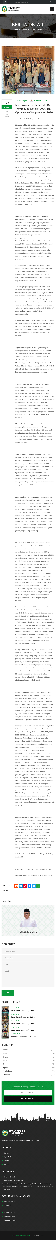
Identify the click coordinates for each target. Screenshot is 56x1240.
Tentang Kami (9, 1201)
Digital (5, 1057)
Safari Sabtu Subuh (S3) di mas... (23, 1010)
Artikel (5, 1050)
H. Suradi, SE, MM (41, 101)
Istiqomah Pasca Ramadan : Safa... (24, 1037)
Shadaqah (7, 1205)
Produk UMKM (10, 1212)
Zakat (6, 1153)
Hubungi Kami (9, 1216)
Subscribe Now (28, 1100)
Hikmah (6, 1060)
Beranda (17, 29)
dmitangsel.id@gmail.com (13, 1180)
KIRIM (8, 994)
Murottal (7, 1157)
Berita (26, 29)
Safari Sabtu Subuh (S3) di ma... (23, 1030)
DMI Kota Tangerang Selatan (21, 1235)
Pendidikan (7, 1071)
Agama (5, 1068)
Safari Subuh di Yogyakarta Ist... (23, 1017)
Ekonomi (6, 1075)
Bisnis (5, 1053)
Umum (5, 1064)
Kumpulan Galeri (10, 1220)
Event (6, 1165)
